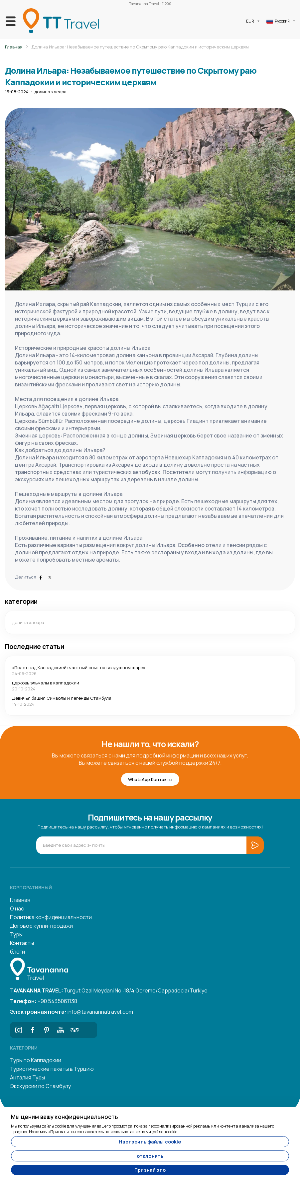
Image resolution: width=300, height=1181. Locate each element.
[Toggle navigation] (10, 21)
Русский (278, 21)
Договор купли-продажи (41, 925)
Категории (24, 1048)
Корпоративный (31, 887)
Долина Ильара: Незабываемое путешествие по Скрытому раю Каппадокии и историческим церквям (140, 47)
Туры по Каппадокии (35, 1060)
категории (21, 601)
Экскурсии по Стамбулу (40, 1086)
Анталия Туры (27, 1077)
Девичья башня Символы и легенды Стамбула (61, 698)
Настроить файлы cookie (150, 1142)
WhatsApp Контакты (150, 779)
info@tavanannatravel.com (71, 1011)
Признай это (150, 1170)
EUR (250, 21)
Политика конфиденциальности (51, 917)
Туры (16, 934)
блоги (17, 951)
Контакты (22, 943)
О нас (17, 908)
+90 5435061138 (43, 1001)
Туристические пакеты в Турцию (52, 1068)
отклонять (150, 1156)
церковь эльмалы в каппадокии (45, 683)
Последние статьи (34, 646)
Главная (14, 47)
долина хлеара (50, 92)
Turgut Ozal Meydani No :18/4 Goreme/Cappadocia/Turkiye (109, 990)
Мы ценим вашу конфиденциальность (64, 1117)
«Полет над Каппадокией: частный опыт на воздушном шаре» (78, 667)
